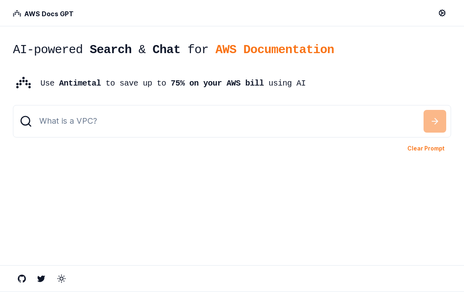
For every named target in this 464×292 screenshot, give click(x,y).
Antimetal (80, 83)
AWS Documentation (274, 50)
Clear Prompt (426, 148)
